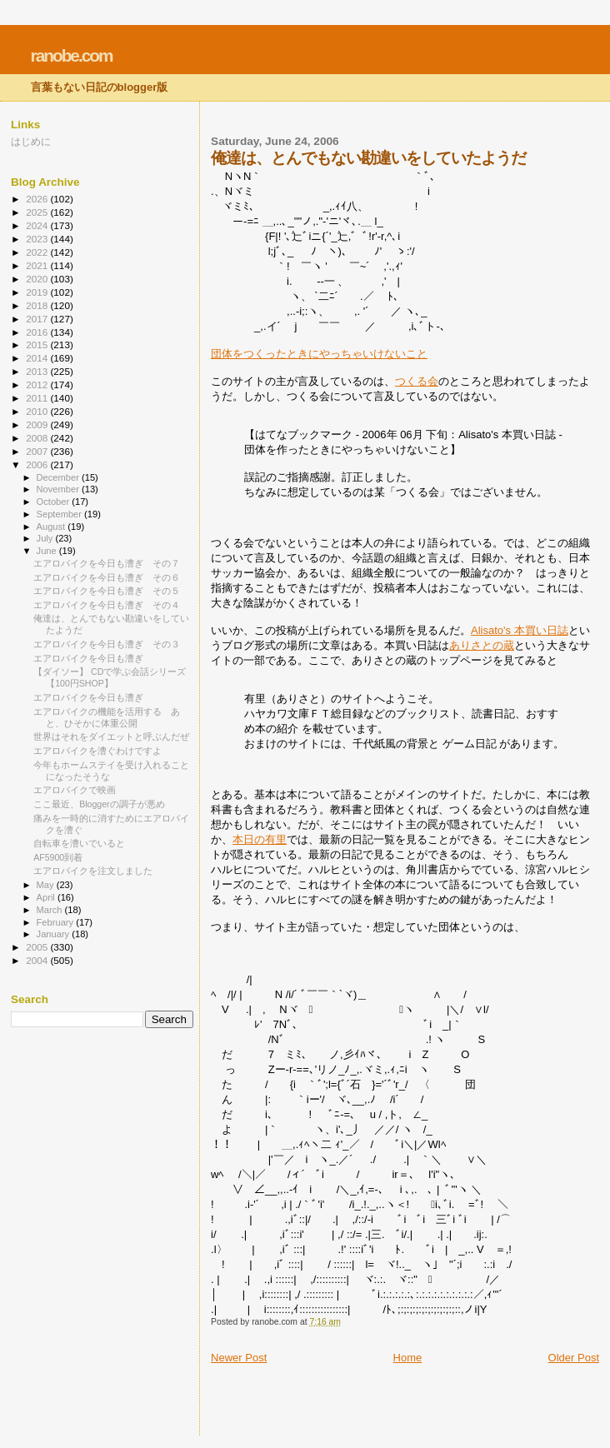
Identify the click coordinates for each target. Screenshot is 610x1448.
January (54, 934)
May (47, 885)
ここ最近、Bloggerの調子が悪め (98, 804)
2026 (38, 198)
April (47, 897)
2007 (38, 451)
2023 (38, 238)
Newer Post (239, 1357)
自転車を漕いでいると (79, 843)
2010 (38, 411)
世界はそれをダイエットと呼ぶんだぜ (111, 736)
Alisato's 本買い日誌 (519, 630)
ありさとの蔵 (481, 645)
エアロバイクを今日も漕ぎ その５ (106, 591)
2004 (38, 960)
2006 (38, 464)
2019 (38, 292)
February (57, 922)
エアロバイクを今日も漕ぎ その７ (106, 563)
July (46, 538)
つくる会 (416, 381)
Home (407, 1357)
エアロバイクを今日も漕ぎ (88, 658)
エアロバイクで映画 (74, 790)
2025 (38, 212)
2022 (38, 252)
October (54, 502)
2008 (38, 437)
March (51, 910)
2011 (38, 397)
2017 (38, 318)
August (52, 527)
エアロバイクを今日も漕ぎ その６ (106, 577)
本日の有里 (259, 839)
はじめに (31, 141)
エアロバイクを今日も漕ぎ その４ (106, 605)
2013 (38, 371)
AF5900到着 (57, 857)
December (59, 477)
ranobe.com (71, 55)
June (48, 551)
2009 (38, 424)
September (61, 514)
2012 (38, 384)
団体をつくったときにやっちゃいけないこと (319, 353)
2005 (38, 946)
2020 (38, 278)
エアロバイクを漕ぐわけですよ (97, 751)
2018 (38, 305)
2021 (38, 265)
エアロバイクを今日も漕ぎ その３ (106, 644)
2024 (38, 225)
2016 (38, 332)
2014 (38, 357)
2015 (38, 344)
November (59, 489)
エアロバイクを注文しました (92, 871)
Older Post (573, 1357)
